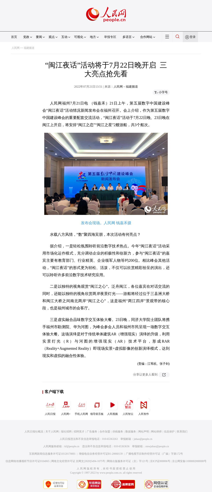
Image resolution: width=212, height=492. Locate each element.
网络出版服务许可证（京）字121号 (127, 461)
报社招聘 (66, 431)
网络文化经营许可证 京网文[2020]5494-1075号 (78, 461)
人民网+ (65, 406)
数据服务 (130, 431)
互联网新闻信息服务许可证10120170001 (52, 453)
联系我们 (182, 431)
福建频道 (29, 47)
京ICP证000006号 (160, 461)
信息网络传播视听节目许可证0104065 (27, 461)
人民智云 (128, 406)
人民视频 (112, 406)
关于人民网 (52, 431)
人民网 (16, 47)
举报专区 (110, 37)
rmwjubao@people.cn (157, 446)
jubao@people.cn (143, 439)
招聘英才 (79, 431)
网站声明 (143, 431)
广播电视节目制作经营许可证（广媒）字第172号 (154, 453)
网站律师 (156, 431)
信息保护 (169, 431)
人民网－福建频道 (126, 86)
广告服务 (92, 431)
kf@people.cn (71, 446)
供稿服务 (117, 431)
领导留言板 (97, 406)
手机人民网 (81, 406)
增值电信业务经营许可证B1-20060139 (101, 453)
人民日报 (50, 406)
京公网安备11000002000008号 (189, 461)
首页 (14, 37)
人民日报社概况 (34, 431)
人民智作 (143, 406)
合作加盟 (105, 431)
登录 (193, 37)
